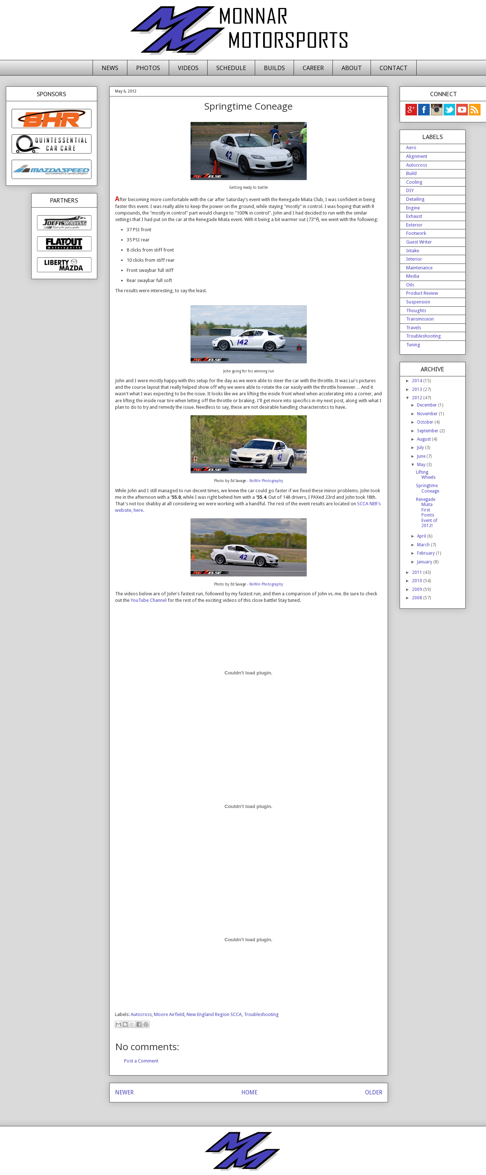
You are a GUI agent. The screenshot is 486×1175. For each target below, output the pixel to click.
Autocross (141, 1014)
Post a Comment (141, 1061)
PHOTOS (148, 68)
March (424, 544)
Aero (411, 147)
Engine (413, 208)
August (424, 439)
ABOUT (352, 68)
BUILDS (274, 68)
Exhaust (414, 216)
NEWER (124, 1092)
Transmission (420, 319)
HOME (249, 1092)
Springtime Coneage (427, 488)
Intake (412, 250)
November (428, 413)
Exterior (414, 225)
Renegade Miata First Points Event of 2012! (426, 512)
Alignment (416, 156)
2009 (417, 589)
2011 (417, 572)
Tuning (413, 344)
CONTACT (394, 68)
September (428, 430)
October (425, 422)
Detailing (415, 199)
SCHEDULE (231, 68)
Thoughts (416, 310)
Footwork (416, 233)
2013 (417, 389)
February (426, 553)
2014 (417, 380)
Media (412, 276)
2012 (417, 397)
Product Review (422, 293)
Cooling (414, 182)
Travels (413, 327)
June (421, 456)
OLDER (373, 1092)
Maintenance (419, 267)
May (421, 464)
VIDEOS (188, 68)
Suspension (418, 302)
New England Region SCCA (214, 1014)
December (427, 405)
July (421, 447)
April (422, 536)
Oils (410, 284)
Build (411, 173)
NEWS (110, 68)
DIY (410, 190)
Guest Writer (419, 242)
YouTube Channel (149, 600)
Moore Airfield (169, 1014)
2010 (417, 580)
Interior (414, 259)
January (425, 561)
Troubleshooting (261, 1014)
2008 (417, 597)
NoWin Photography (266, 481)
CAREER (313, 68)
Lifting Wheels (426, 475)
